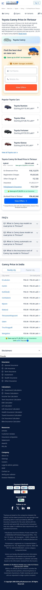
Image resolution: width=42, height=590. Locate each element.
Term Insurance (10, 371)
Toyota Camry (19, 40)
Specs (17, 13)
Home (3, 8)
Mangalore (6, 333)
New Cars (9, 8)
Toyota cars (12, 152)
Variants (29, 13)
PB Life (4, 446)
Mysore (4, 304)
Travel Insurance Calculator (12, 415)
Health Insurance (11, 378)
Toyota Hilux (19, 118)
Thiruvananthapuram (10, 316)
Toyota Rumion (20, 106)
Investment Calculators (13, 390)
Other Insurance (11, 381)
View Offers (20, 201)
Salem (4, 321)
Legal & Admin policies (10, 465)
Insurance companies (9, 437)
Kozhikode (6, 292)
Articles (4, 431)
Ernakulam (6, 280)
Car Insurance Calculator (11, 418)
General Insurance (11, 365)
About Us (5, 456)
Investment (9, 375)
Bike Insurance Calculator (11, 421)
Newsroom (6, 440)
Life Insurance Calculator (11, 409)
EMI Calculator (7, 403)
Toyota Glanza (20, 143)
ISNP (3, 468)
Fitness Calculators (11, 393)
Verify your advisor (8, 474)
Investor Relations (8, 477)
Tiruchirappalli (7, 327)
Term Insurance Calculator (11, 399)
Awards (4, 443)
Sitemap (5, 459)
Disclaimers (7, 350)
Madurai (5, 310)
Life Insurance (10, 368)
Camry (22, 8)
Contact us (6, 471)
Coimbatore (6, 298)
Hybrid (5, 163)
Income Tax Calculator (10, 396)
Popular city (30, 270)
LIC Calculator (7, 406)
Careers (4, 462)
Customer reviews (8, 434)
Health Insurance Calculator (12, 412)
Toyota (16, 8)
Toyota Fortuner (21, 130)
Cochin (4, 286)
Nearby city (11, 270)
